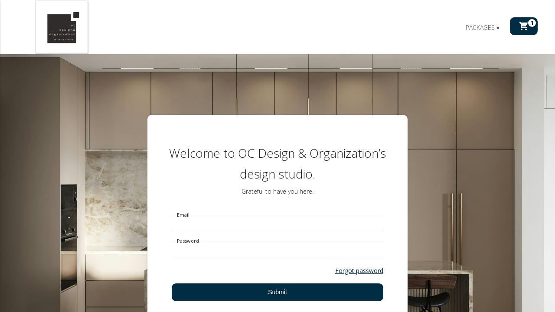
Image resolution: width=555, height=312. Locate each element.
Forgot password (359, 270)
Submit (277, 292)
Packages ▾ (483, 27)
